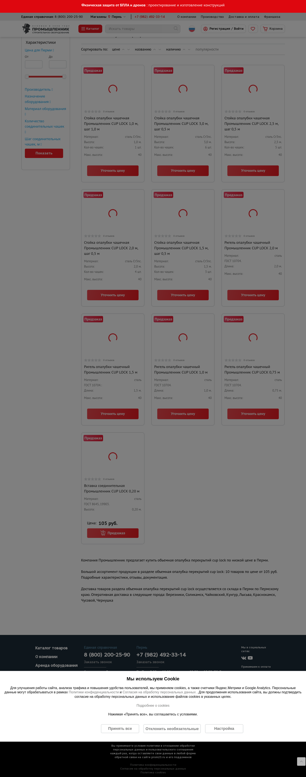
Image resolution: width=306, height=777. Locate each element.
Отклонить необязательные (172, 728)
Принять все (120, 728)
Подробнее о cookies (152, 705)
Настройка (224, 728)
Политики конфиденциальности (94, 692)
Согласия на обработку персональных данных (160, 692)
